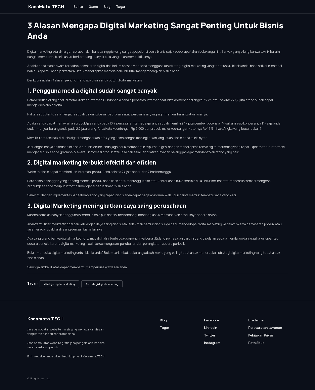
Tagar (120, 6)
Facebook (211, 320)
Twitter (209, 335)
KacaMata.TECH (46, 7)
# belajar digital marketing (59, 284)
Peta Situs (256, 343)
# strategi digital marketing (102, 284)
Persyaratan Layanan (265, 327)
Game (93, 6)
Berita (78, 6)
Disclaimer (256, 320)
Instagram (212, 343)
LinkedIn (210, 327)
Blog (107, 6)
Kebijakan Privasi (261, 335)
